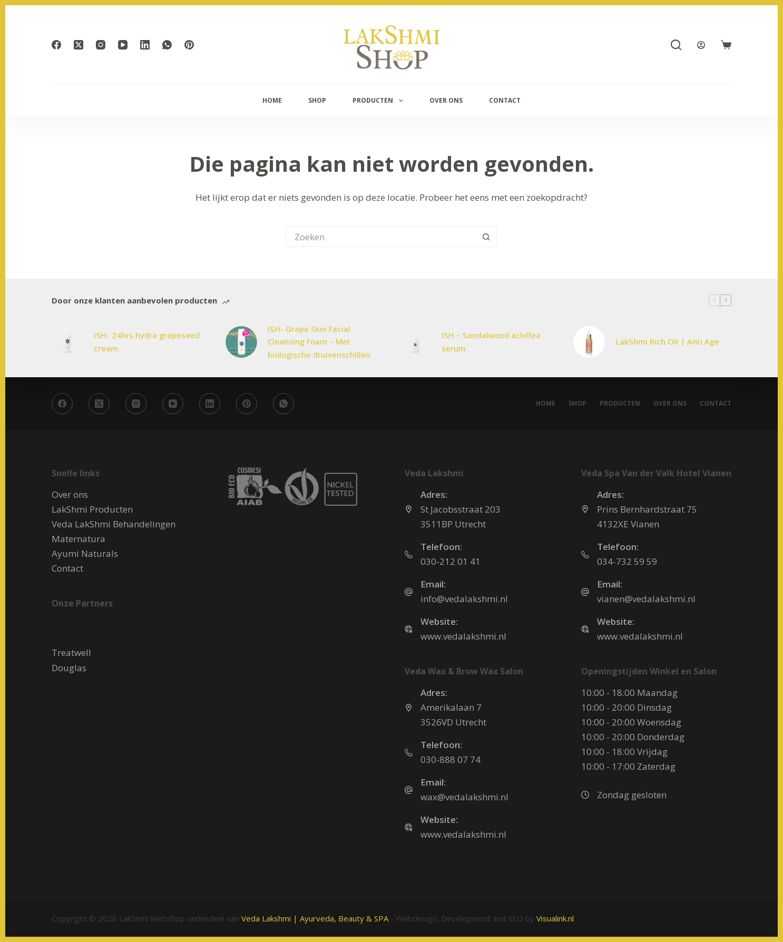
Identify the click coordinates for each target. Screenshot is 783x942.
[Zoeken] (676, 45)
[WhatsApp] (167, 45)
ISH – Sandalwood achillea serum (491, 342)
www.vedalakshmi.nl (463, 636)
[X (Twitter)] (78, 45)
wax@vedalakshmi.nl (464, 797)
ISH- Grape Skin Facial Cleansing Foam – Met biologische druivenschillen (319, 341)
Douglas (69, 668)
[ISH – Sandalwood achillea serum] (415, 342)
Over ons (446, 100)
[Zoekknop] (486, 236)
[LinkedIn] (145, 45)
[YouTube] (123, 45)
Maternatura (78, 539)
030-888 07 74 (450, 759)
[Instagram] (100, 45)
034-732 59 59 (627, 561)
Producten (380, 100)
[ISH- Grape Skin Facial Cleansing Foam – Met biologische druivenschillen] (241, 342)
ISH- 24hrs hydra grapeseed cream (147, 342)
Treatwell (71, 652)
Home (272, 100)
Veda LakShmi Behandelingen (113, 524)
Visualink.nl (555, 918)
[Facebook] (56, 45)
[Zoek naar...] (381, 236)
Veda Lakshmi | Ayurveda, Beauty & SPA (314, 918)
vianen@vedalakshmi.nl (646, 599)
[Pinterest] (189, 45)
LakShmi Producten (92, 509)
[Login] (701, 45)
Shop (317, 100)
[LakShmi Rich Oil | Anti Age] (589, 342)
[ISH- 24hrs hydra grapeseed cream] (67, 342)
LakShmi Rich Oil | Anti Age (667, 341)
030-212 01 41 (450, 561)
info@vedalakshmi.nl (464, 599)
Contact (505, 100)
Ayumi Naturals (85, 553)
